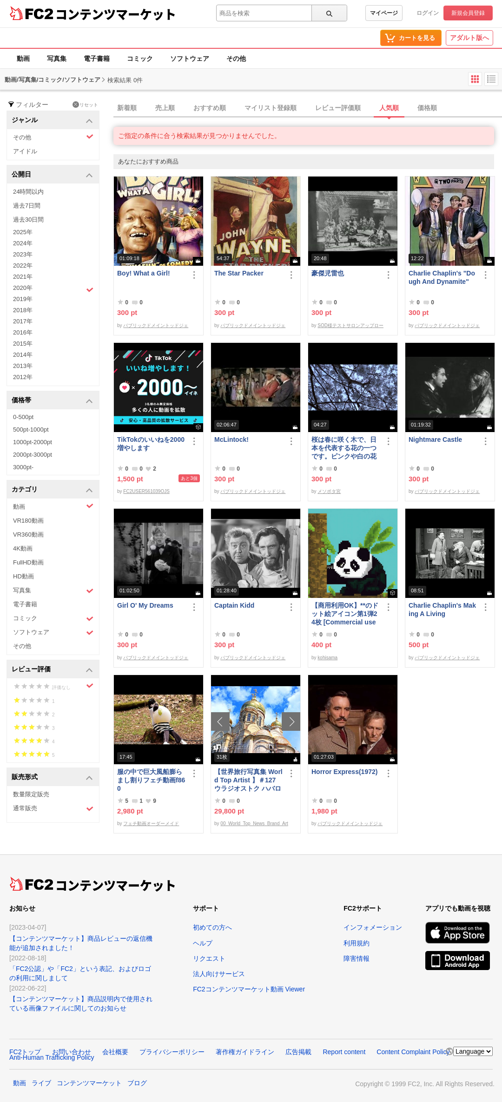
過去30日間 (28, 219)
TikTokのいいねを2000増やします (151, 444)
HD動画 (23, 576)
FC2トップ (25, 1052)
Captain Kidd (234, 605)
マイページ (384, 13)
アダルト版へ (469, 37)
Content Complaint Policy (412, 1052)
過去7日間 (26, 205)
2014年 (23, 354)
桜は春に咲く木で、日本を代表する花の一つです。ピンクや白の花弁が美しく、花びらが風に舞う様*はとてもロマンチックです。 (345, 448)
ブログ (137, 1083)
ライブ (41, 1083)
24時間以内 (28, 191)
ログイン (427, 13)
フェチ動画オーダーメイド (151, 823)
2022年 (23, 265)
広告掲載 (298, 1052)
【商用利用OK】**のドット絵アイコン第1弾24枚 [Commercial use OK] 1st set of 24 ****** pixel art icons (345, 614)
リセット (85, 104)
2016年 (23, 332)
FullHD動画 (28, 562)
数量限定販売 (31, 794)
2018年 (23, 310)
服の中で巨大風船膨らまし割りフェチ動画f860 (151, 780)
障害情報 (356, 958)
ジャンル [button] (52, 120)
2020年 (53, 289)
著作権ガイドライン (245, 1052)
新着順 (127, 108)
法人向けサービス (219, 973)
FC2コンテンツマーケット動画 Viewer (249, 989)
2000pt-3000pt (32, 454)
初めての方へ (212, 927)
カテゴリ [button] (52, 489)
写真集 (56, 58)
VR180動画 (28, 520)
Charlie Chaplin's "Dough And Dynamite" (442, 277)
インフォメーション (372, 927)
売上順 (165, 108)
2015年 (23, 343)
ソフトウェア (189, 58)
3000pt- (23, 467)
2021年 (23, 276)
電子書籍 (97, 58)
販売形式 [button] (52, 777)
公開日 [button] (52, 175)
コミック (140, 58)
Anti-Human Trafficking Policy (51, 1057)
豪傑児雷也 (327, 273)
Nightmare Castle (435, 439)
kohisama (327, 657)
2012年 (23, 377)
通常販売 (53, 809)
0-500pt (23, 416)
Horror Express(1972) (344, 771)
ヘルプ (202, 943)
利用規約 (356, 943)
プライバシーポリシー (172, 1052)
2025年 (23, 232)
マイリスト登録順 (270, 108)
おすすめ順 (209, 108)
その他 (236, 58)
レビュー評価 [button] (52, 669)
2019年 (23, 298)
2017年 (23, 321)
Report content (344, 1052)
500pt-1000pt (31, 429)
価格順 (427, 108)
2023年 (23, 254)
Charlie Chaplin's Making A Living (442, 609)
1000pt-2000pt (32, 442)
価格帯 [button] (52, 400)
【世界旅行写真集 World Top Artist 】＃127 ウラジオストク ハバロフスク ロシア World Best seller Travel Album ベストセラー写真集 (248, 780)
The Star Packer (239, 273)
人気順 (389, 108)
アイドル (25, 151)
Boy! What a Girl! (143, 273)
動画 (23, 58)
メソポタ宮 (329, 491)
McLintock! (231, 439)
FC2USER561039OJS (146, 491)
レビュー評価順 (338, 108)
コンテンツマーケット (115, 14)
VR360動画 (28, 534)
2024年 (23, 243)
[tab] (307, 108)
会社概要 (115, 1052)
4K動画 (23, 548)
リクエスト (209, 958)
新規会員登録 (468, 13)
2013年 (23, 365)
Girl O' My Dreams (145, 605)
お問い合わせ (71, 1052)
